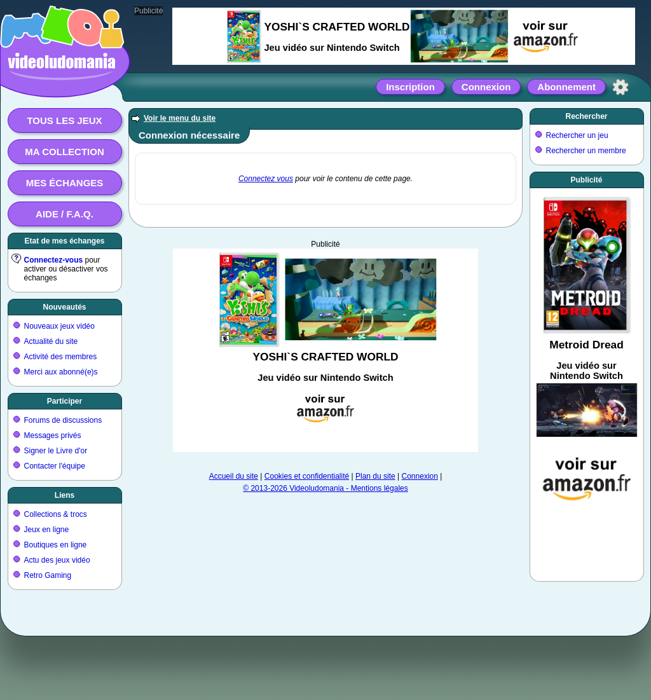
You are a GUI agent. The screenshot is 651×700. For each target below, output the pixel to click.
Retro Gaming (48, 575)
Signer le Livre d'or (56, 450)
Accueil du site (233, 476)
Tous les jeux (64, 120)
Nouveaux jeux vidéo (59, 326)
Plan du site (375, 476)
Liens (64, 495)
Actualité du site (51, 341)
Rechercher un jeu (577, 135)
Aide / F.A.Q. (64, 214)
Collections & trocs (55, 514)
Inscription (410, 86)
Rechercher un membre (586, 150)
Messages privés (52, 435)
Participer (64, 401)
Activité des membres (60, 356)
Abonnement (566, 86)
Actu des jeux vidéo (57, 560)
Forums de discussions (63, 420)
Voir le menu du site (180, 118)
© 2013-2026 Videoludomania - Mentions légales (325, 488)
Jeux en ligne (46, 529)
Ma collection (64, 151)
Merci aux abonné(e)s (61, 371)
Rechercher (586, 116)
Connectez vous (265, 178)
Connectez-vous (53, 260)
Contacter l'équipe (54, 466)
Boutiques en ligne (55, 544)
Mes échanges (65, 182)
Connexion (486, 86)
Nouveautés (64, 307)
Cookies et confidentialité (306, 476)
